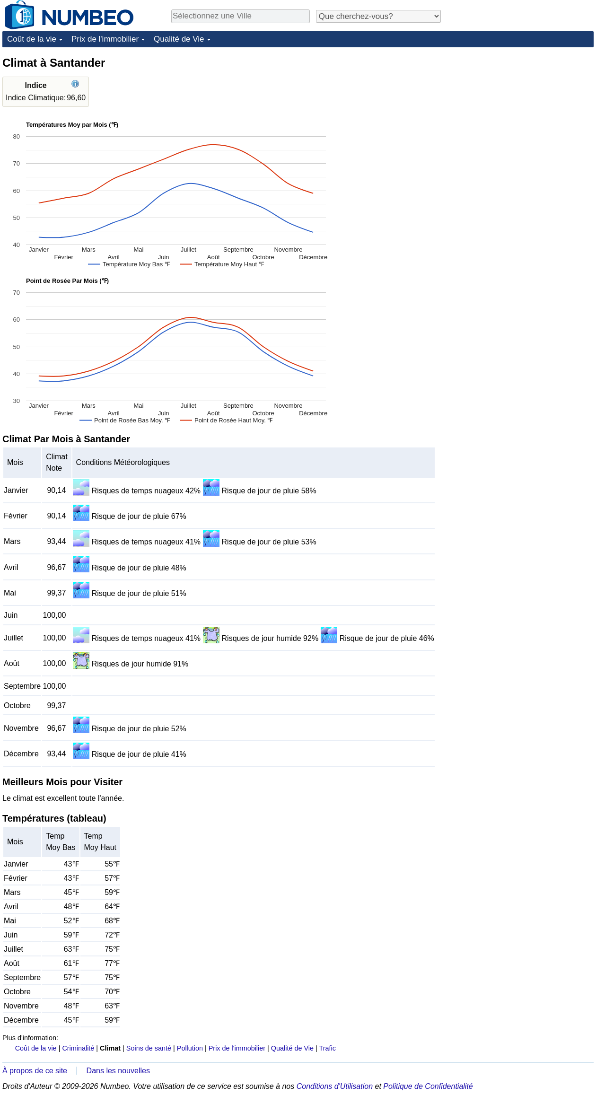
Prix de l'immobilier (105, 39)
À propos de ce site (34, 1071)
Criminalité (78, 1048)
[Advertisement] (523, 114)
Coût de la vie (31, 39)
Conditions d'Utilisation (335, 1086)
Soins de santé (148, 1048)
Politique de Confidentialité (428, 1086)
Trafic (327, 1048)
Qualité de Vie (179, 39)
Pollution (190, 1048)
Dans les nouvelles (118, 1071)
